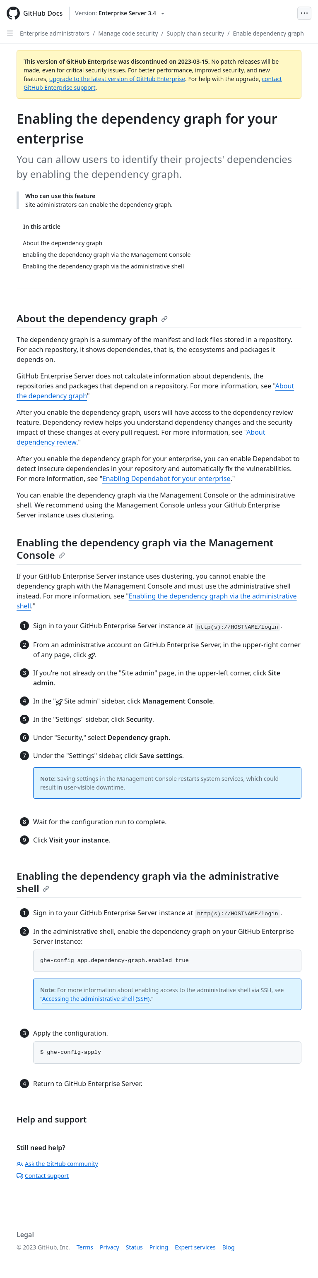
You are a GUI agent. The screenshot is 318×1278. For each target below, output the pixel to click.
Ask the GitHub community (57, 1164)
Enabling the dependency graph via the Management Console (145, 549)
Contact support (43, 1176)
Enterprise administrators (54, 33)
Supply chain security (195, 33)
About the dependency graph (92, 318)
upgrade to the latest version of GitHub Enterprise (117, 79)
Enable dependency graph (268, 33)
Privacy (109, 1247)
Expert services (195, 1247)
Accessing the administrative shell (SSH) (96, 999)
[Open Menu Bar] (304, 13)
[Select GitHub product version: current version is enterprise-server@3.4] (120, 13)
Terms (85, 1247)
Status (134, 1247)
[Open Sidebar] (10, 33)
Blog (228, 1247)
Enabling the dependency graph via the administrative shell (148, 882)
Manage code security (128, 33)
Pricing (158, 1247)
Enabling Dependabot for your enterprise (166, 478)
